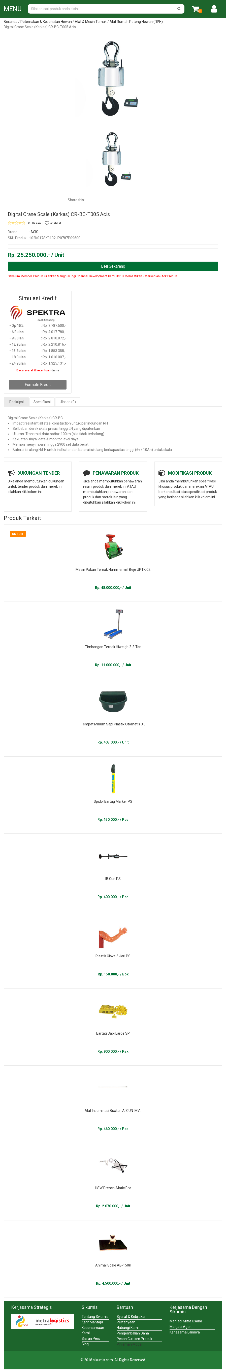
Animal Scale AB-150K (113, 1265)
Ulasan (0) (68, 402)
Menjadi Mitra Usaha (186, 1321)
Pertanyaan (126, 1322)
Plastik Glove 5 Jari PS (113, 956)
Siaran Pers (91, 1338)
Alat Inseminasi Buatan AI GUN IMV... (113, 1111)
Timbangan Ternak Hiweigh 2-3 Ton (113, 647)
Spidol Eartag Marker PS (113, 801)
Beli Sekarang (113, 266)
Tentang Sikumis (95, 1317)
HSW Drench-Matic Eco (113, 1188)
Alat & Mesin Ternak (91, 22)
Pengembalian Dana (133, 1333)
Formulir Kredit (38, 384)
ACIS (34, 232)
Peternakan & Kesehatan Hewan (46, 22)
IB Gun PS (113, 879)
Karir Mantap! (92, 1322)
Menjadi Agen (180, 1327)
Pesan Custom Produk (134, 1339)
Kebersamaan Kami (93, 1330)
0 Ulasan (34, 223)
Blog (85, 1344)
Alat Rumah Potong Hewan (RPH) (136, 22)
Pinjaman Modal (129, 1344)
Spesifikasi (42, 402)
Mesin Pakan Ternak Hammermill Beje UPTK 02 (113, 570)
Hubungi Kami (128, 1328)
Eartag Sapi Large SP (113, 1033)
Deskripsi (16, 402)
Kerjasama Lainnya (185, 1332)
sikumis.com (103, 1360)
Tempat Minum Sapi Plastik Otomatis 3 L (113, 724)
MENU (13, 9)
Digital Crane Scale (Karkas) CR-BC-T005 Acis (59, 214)
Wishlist (53, 223)
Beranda (10, 22)
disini (55, 370)
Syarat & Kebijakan (131, 1317)
